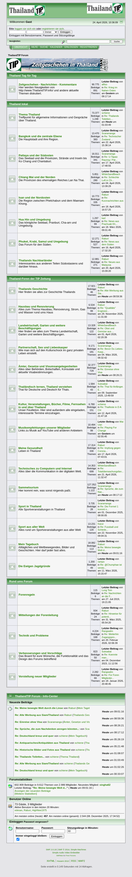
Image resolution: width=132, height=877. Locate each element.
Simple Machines (78, 850)
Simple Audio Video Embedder (66, 853)
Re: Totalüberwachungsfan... (111, 470)
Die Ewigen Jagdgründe (34, 566)
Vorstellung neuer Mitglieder (37, 676)
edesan (18, 810)
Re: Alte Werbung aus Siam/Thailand (37, 714)
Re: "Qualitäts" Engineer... (107, 309)
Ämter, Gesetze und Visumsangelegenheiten (47, 366)
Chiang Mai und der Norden (37, 177)
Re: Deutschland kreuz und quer (34, 735)
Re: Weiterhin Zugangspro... (110, 635)
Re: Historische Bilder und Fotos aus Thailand (42, 749)
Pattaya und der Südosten (36, 155)
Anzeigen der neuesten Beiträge (33, 790)
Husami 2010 (63, 861)
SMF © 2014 (64, 850)
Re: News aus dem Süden (110, 243)
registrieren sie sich (53, 28)
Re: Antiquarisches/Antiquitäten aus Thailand (42, 742)
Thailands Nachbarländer (35, 260)
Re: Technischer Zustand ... (111, 138)
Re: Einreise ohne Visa (28, 721)
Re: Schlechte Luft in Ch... (110, 179)
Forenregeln (27, 594)
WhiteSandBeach (111, 174)
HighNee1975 (39, 810)
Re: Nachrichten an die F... (111, 595)
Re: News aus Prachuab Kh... (110, 223)
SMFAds (59, 856)
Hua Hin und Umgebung (35, 219)
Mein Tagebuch (28, 544)
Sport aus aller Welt (31, 526)
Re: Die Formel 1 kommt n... (108, 508)
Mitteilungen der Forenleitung (38, 615)
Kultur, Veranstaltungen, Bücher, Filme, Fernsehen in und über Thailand (51, 406)
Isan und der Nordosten (34, 197)
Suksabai (102, 384)
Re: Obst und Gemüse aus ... (106, 330)
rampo (101, 561)
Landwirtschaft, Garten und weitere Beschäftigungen (41, 327)
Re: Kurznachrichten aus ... (112, 200)
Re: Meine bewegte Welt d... (50, 787)
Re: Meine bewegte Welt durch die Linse (39, 708)
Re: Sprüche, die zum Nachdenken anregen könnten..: (47, 728)
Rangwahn (107, 631)
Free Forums (71, 856)
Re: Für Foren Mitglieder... (110, 676)
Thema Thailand (29, 114)
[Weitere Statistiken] (26, 793)
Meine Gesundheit (30, 448)
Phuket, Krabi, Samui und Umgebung (43, 241)
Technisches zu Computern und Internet (45, 468)
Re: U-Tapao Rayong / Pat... (109, 158)
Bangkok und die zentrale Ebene (40, 136)
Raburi (105, 194)
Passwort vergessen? (36, 821)
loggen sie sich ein (25, 28)
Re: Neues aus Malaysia (111, 263)
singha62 (105, 784)
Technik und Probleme (33, 635)
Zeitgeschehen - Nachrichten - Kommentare (48, 84)
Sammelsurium (28, 487)
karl (103, 218)
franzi (101, 524)
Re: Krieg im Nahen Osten (109, 89)
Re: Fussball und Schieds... (108, 528)
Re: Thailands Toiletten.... (110, 117)
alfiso (104, 84)
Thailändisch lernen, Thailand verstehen (45, 386)
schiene (106, 113)
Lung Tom (107, 590)
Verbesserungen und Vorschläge (40, 653)
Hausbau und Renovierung (36, 306)
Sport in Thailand (29, 506)
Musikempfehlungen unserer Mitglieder (44, 427)
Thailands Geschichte (32, 289)
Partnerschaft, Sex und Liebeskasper (43, 347)
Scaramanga (108, 133)
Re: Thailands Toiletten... (30, 756)
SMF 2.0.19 (51, 850)
